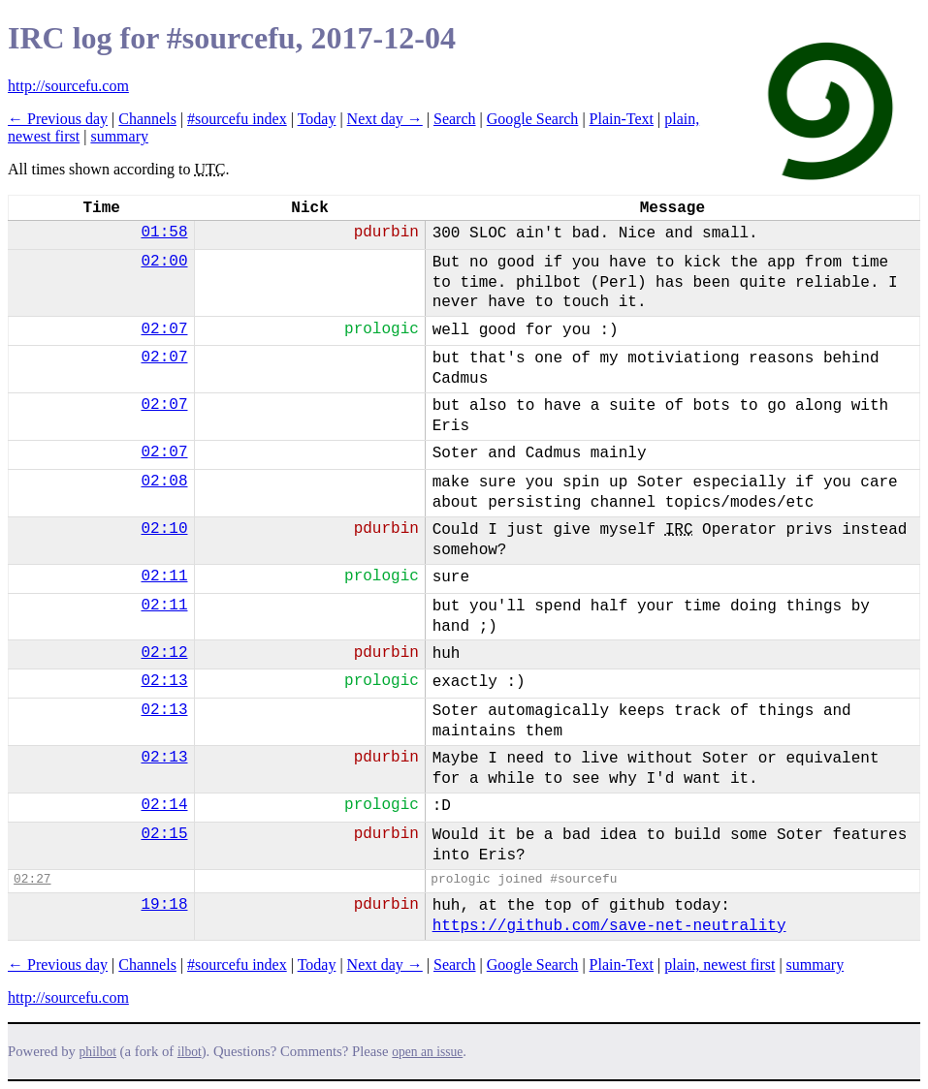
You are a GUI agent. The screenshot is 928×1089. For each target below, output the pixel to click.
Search (454, 118)
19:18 (164, 905)
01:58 (164, 232)
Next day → (385, 118)
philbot (98, 1051)
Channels (147, 118)
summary (119, 136)
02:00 (164, 261)
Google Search (533, 118)
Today (317, 118)
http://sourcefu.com (68, 86)
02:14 (164, 805)
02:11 (164, 576)
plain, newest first (719, 964)
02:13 (164, 681)
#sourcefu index (237, 118)
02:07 (164, 329)
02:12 (164, 653)
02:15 (164, 834)
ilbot (189, 1051)
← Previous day (58, 118)
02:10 (164, 529)
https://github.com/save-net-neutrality (609, 926)
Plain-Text (622, 118)
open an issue (427, 1051)
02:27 (32, 879)
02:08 (164, 481)
